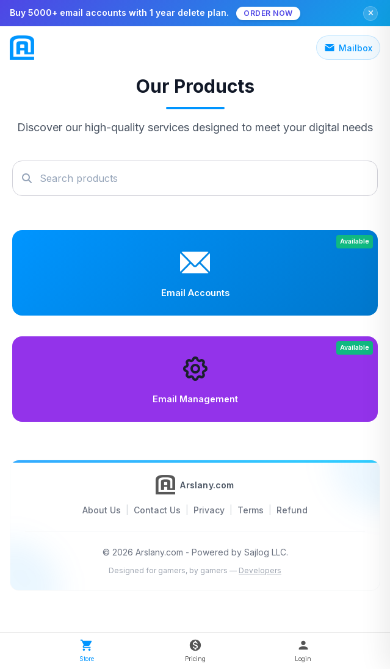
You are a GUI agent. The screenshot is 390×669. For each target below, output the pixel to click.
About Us (101, 510)
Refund (292, 510)
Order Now (268, 13)
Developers (260, 570)
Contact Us (157, 510)
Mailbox (348, 47)
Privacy (209, 510)
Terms (250, 510)
